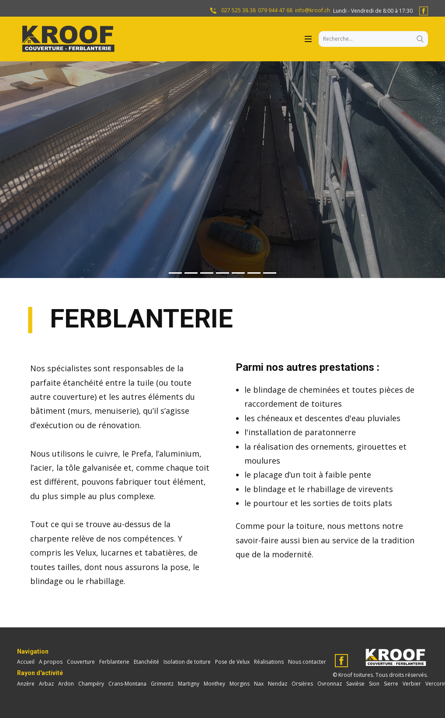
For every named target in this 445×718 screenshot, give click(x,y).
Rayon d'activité (40, 672)
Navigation (33, 651)
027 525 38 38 (238, 10)
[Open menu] (308, 39)
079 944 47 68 (275, 10)
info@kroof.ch (312, 10)
